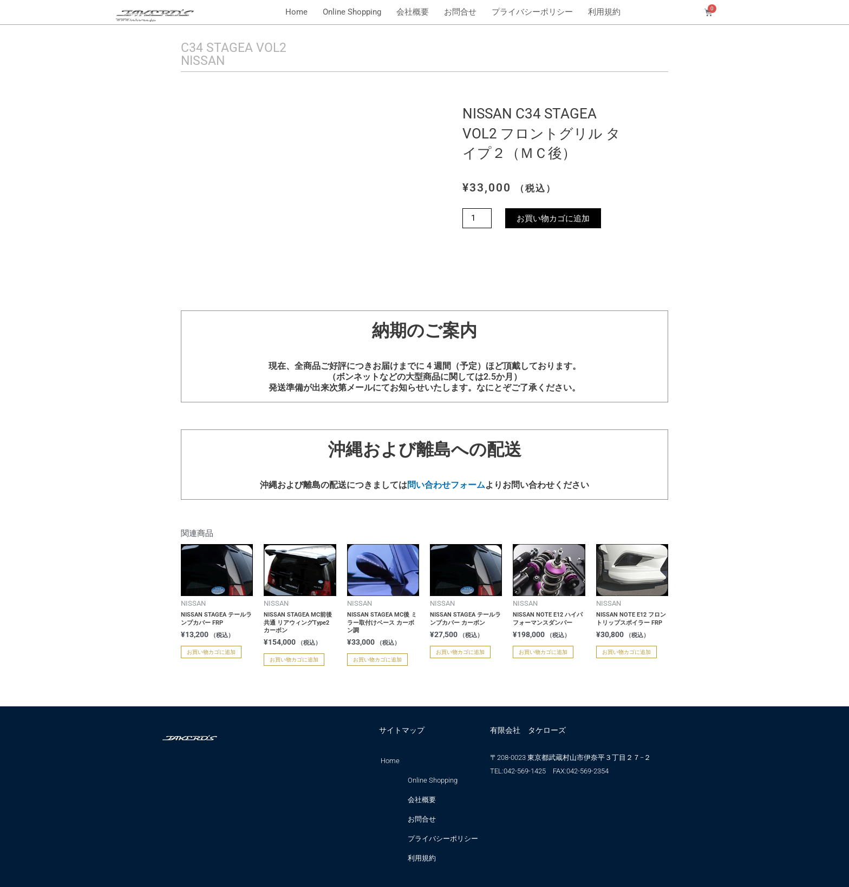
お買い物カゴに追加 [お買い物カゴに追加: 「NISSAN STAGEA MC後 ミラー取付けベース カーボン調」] (377, 660)
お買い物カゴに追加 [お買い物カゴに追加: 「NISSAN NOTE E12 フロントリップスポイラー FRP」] (626, 651)
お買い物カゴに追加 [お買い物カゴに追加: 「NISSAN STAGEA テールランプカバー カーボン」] (460, 651)
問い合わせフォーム (446, 485)
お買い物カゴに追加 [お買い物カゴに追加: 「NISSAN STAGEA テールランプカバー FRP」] (211, 651)
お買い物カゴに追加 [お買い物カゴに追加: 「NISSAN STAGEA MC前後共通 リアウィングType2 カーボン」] (294, 660)
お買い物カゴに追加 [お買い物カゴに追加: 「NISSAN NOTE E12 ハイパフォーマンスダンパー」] (543, 651)
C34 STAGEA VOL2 (235, 47)
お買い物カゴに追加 (553, 217)
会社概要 (412, 12)
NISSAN (204, 60)
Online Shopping (352, 12)
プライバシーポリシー (532, 12)
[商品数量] (477, 218)
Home (296, 12)
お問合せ (460, 12)
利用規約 (604, 12)
